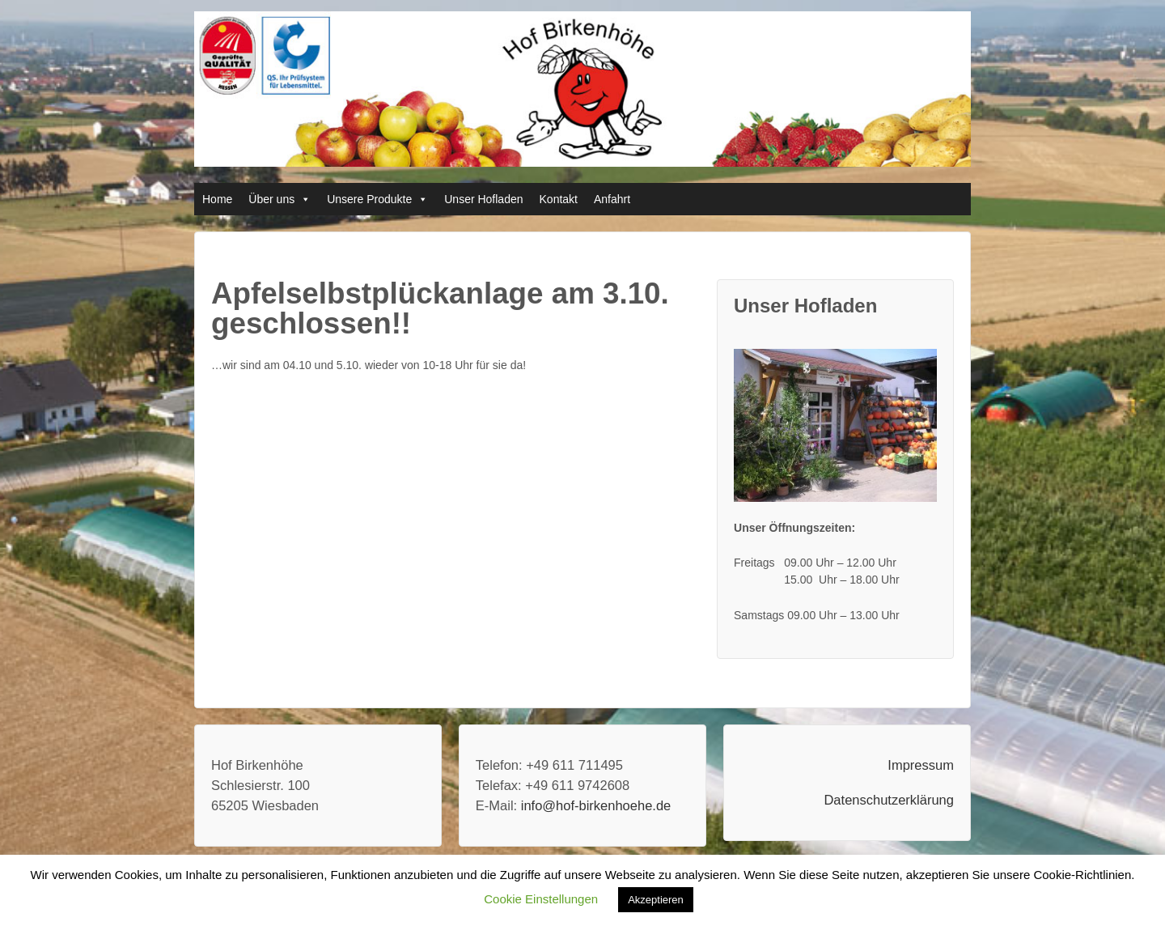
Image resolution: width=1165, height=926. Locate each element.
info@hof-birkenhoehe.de (596, 805)
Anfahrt (612, 199)
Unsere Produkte (369, 199)
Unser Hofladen (483, 199)
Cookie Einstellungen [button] (541, 899)
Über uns (271, 199)
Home (217, 199)
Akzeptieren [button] (656, 900)
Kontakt (559, 199)
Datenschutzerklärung (889, 799)
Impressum (921, 765)
